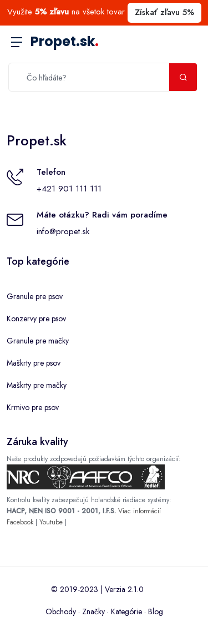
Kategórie (126, 611)
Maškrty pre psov (33, 362)
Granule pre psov (35, 296)
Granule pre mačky (38, 340)
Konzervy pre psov (36, 318)
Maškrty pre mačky (37, 385)
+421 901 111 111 (69, 189)
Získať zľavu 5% (164, 12)
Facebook (20, 522)
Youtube (51, 522)
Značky (93, 611)
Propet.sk (65, 41)
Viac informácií (139, 511)
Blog (155, 611)
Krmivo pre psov (33, 407)
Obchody (60, 611)
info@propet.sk (63, 231)
